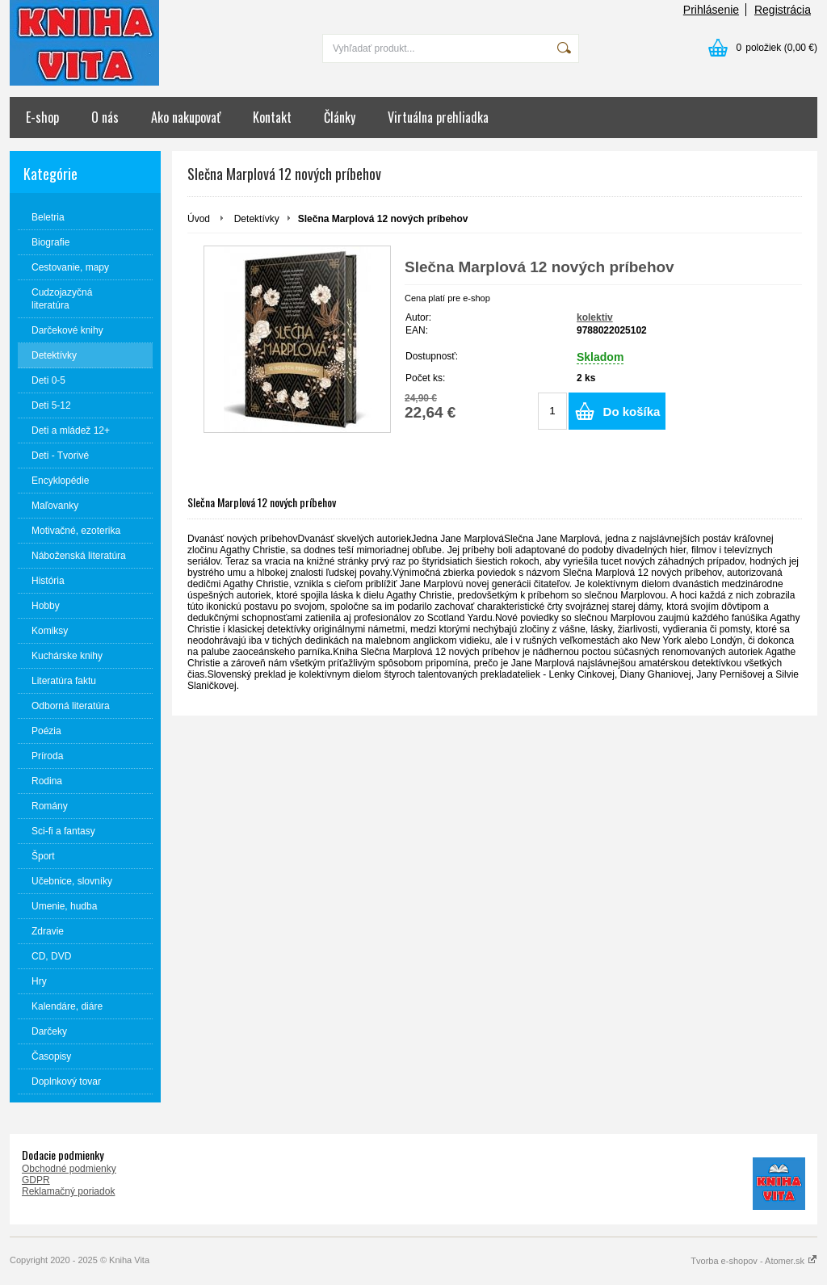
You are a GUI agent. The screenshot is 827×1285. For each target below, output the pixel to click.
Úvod (198, 219)
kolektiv (595, 317)
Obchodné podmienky (69, 1168)
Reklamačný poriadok (68, 1191)
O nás (105, 117)
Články (339, 117)
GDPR (36, 1180)
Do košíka (632, 411)
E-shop (42, 117)
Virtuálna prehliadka (438, 117)
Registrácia (782, 9)
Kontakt (272, 117)
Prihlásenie (711, 9)
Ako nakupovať (185, 117)
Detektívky (256, 219)
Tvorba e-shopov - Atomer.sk (754, 1261)
